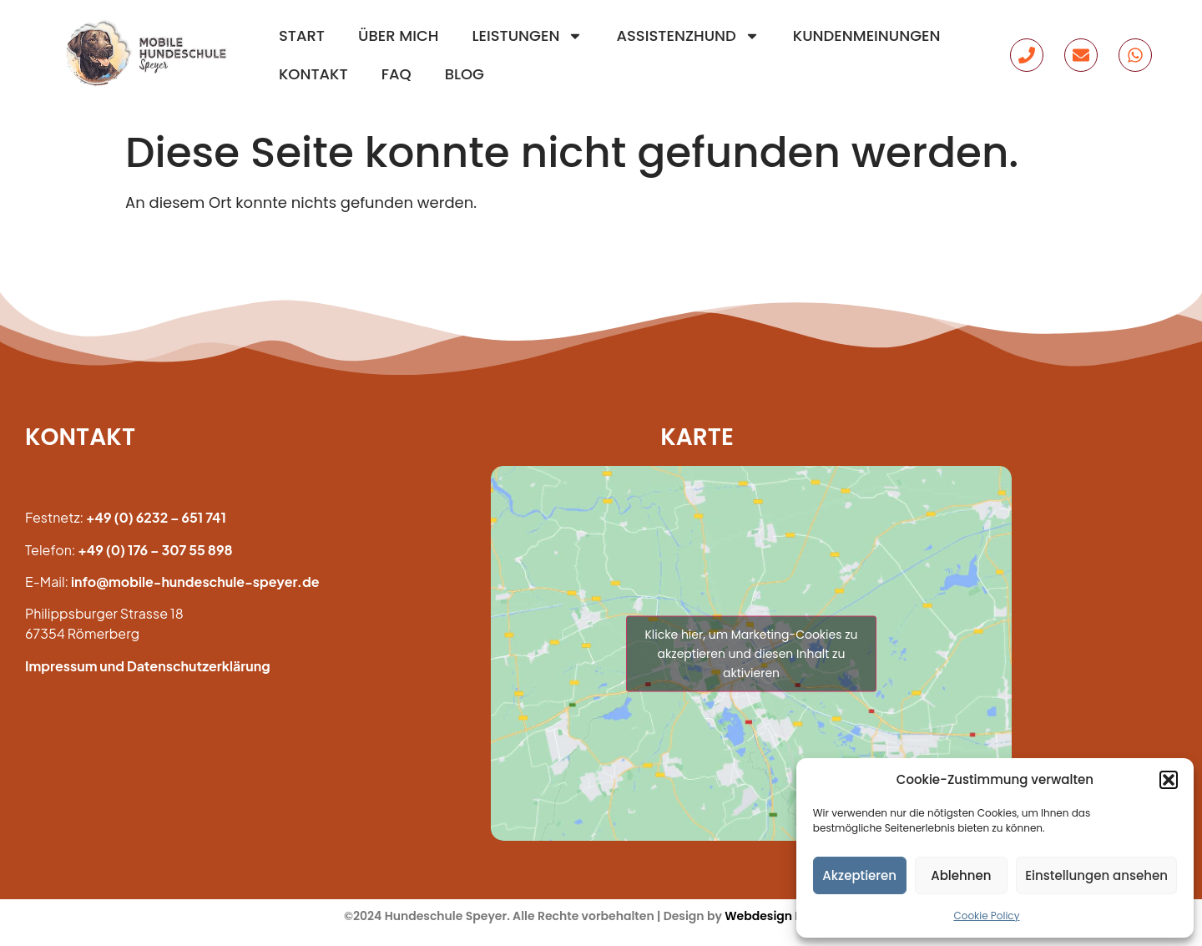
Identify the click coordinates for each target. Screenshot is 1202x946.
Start (302, 35)
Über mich (398, 35)
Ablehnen (961, 875)
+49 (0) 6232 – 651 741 (156, 517)
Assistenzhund (687, 36)
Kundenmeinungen (867, 35)
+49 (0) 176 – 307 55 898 (155, 550)
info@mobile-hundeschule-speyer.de (195, 581)
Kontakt (313, 73)
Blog (464, 73)
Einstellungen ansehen (1096, 875)
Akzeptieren (859, 875)
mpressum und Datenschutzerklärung (149, 666)
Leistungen (527, 36)
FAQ (396, 73)
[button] (1168, 779)
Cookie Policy (986, 915)
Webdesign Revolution (791, 916)
